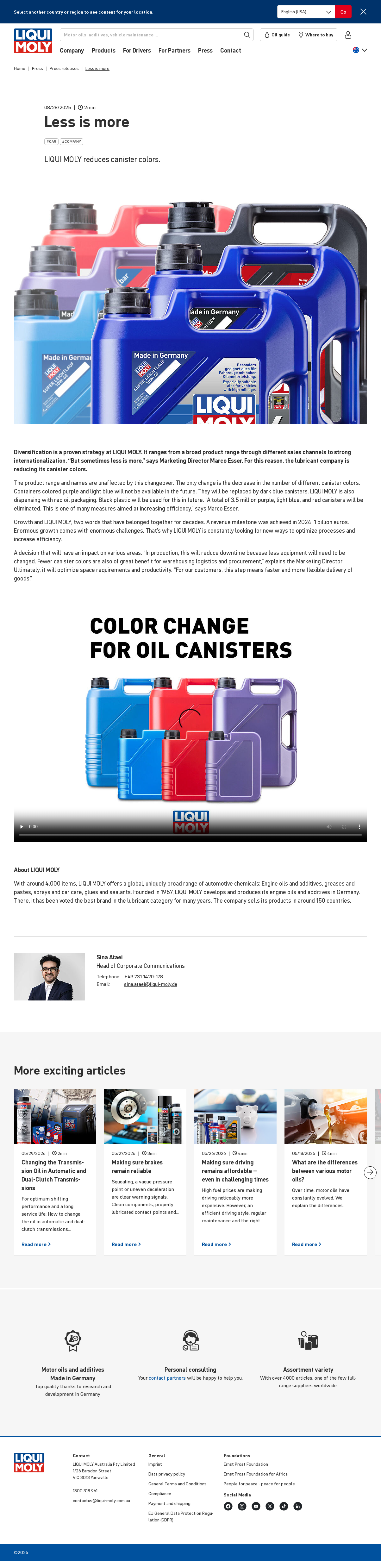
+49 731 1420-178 (143, 976)
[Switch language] (306, 11)
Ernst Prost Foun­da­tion (246, 1464)
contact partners (167, 1377)
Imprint (155, 1464)
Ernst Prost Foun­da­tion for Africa (256, 1474)
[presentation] (370, 1172)
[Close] (363, 11)
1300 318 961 (85, 1491)
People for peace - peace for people (259, 1484)
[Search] (156, 34)
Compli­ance (159, 1493)
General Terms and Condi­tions (177, 1484)
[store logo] (33, 43)
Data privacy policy (166, 1474)
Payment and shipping (169, 1503)
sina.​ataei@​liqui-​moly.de (150, 984)
